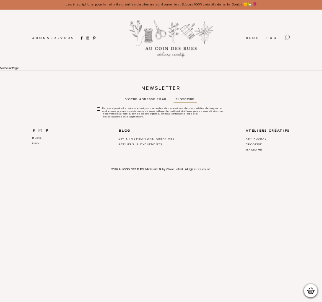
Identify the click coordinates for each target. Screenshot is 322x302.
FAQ (272, 38)
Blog (253, 38)
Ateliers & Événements (141, 144)
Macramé (254, 149)
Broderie (254, 144)
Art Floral (256, 139)
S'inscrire (185, 99)
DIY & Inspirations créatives (147, 139)
